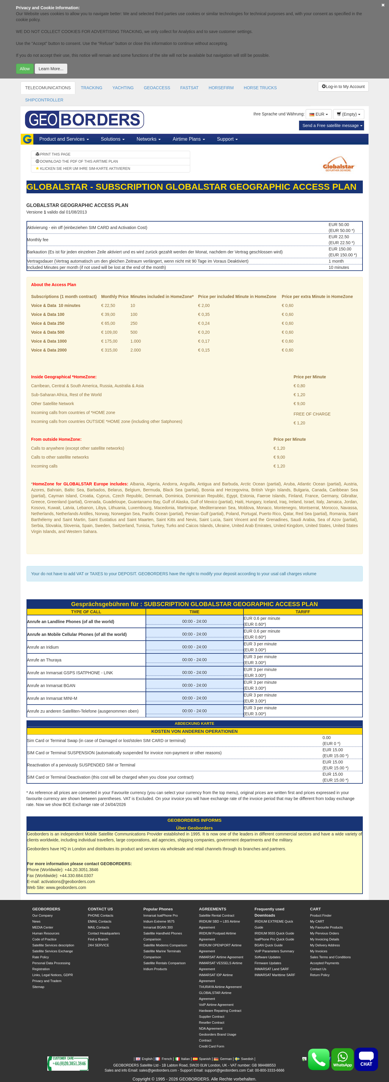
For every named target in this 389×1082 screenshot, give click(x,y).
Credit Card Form (211, 1046)
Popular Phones (158, 909)
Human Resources (46, 933)
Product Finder (321, 915)
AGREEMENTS (212, 909)
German (223, 1059)
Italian (182, 1059)
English (144, 1059)
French (163, 1059)
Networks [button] (149, 139)
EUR (319, 114)
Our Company (42, 915)
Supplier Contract (211, 1016)
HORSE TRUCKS (260, 87)
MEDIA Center (42, 927)
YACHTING (123, 87)
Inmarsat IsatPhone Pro (160, 915)
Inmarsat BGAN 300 (158, 927)
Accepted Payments (324, 963)
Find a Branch (98, 939)
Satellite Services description (53, 945)
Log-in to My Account (343, 86)
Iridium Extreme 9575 (159, 921)
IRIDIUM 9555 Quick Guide (274, 933)
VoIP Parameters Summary (274, 951)
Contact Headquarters (104, 933)
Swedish (244, 1059)
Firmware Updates (267, 963)
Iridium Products (155, 969)
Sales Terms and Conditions (330, 957)
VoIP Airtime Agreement (216, 1004)
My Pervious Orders (324, 933)
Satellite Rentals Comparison (164, 963)
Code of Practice (44, 939)
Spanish (202, 1059)
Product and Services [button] (64, 139)
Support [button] (227, 139)
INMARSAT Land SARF (271, 969)
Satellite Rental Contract (216, 915)
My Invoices (318, 951)
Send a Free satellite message (333, 125)
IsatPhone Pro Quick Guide (274, 939)
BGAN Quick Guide (268, 945)
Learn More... (51, 68)
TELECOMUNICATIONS (48, 87)
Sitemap (38, 987)
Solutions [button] (113, 139)
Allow (25, 68)
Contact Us (318, 969)
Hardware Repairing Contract (220, 1010)
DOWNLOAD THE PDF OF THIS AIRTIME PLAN (77, 161)
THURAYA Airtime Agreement (220, 987)
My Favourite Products (326, 927)
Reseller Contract (211, 1022)
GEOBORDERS (46, 909)
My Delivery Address (325, 945)
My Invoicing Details (324, 939)
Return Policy (319, 975)
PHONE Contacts (100, 915)
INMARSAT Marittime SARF (274, 975)
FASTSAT (189, 87)
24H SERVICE (98, 945)
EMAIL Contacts (99, 921)
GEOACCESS (157, 87)
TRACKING (91, 87)
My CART (317, 921)
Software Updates (267, 957)
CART (315, 909)
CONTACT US (100, 909)
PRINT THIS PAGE (53, 154)
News (36, 921)
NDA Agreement (210, 1028)
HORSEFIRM (221, 87)
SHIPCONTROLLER (44, 100)
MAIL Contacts (98, 927)
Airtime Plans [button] (189, 139)
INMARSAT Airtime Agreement (221, 957)
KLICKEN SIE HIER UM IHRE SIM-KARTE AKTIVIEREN (83, 169)
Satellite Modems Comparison (165, 945)
